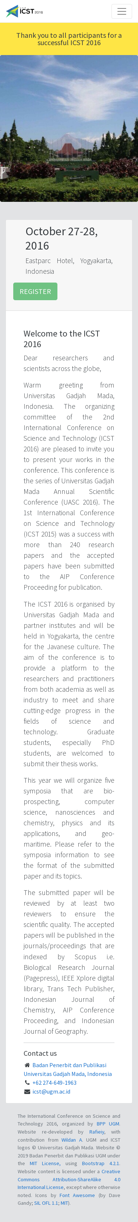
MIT (64, 1203)
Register (35, 291)
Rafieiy (96, 1131)
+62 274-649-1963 (54, 1082)
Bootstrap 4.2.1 (100, 1163)
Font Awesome (77, 1195)
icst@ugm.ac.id (51, 1091)
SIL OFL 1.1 (46, 1203)
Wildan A (71, 1139)
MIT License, (48, 1163)
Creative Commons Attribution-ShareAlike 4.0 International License (69, 1179)
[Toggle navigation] (122, 11)
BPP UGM (108, 1123)
